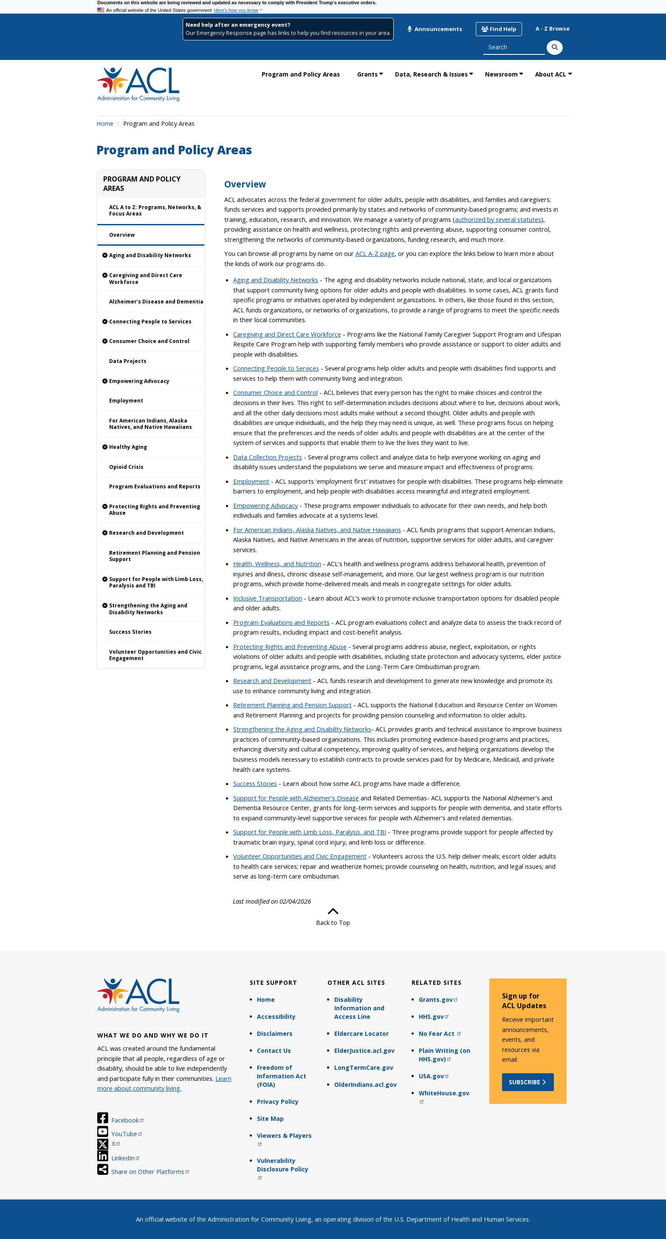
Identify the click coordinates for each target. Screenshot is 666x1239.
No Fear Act (440, 1033)
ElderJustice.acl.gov (364, 1050)
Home (104, 123)
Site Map (270, 1118)
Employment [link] (126, 400)
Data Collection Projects (267, 457)
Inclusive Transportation (267, 598)
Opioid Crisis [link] (126, 467)
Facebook (128, 1120)
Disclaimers (275, 1033)
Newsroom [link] (501, 74)
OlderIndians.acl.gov (365, 1084)
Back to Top (333, 916)
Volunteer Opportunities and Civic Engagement (300, 856)
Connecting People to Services (276, 368)
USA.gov (434, 1076)
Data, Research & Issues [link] (431, 74)
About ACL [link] (550, 74)
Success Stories (255, 783)
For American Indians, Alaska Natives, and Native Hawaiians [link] (150, 424)
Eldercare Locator (361, 1033)
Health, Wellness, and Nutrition (277, 563)
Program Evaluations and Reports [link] (154, 486)
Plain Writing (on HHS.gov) (444, 1054)
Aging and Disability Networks (275, 279)
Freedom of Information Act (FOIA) (281, 1076)
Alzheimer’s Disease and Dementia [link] (156, 301)
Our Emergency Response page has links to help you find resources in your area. (288, 33)
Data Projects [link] (128, 361)
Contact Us (274, 1050)
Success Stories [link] (130, 631)
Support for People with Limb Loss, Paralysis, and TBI (309, 832)
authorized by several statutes (498, 219)
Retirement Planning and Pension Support (292, 704)
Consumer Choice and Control (275, 392)
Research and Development (272, 680)
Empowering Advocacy (265, 505)
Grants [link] (367, 74)
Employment (251, 481)
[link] (150, 256)
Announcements (434, 29)
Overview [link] (122, 234)
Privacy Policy (278, 1101)
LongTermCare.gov (363, 1067)
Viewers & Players (284, 1138)
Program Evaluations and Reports (281, 622)
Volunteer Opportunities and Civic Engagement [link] (155, 655)
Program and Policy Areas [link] (301, 74)
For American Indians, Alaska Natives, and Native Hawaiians (317, 529)
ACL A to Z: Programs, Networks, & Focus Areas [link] (155, 211)
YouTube (127, 1133)
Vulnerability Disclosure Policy (282, 1168)
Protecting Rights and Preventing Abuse (290, 646)
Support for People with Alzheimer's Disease (296, 798)
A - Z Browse (553, 28)
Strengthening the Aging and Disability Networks (302, 729)
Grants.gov (439, 999)
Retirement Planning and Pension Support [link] (154, 556)
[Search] (555, 47)
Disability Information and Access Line (359, 1008)
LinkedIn (126, 1158)
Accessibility (276, 1016)
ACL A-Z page (375, 253)
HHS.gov (434, 1016)
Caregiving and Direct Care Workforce (287, 334)
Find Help (498, 29)
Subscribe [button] (528, 1082)
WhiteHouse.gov (444, 1096)
